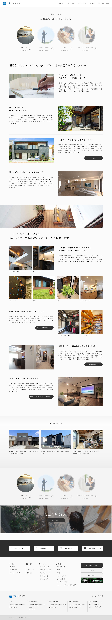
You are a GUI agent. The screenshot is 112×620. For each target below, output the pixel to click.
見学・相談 (71, 3)
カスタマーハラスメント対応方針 (66, 585)
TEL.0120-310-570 (73, 607)
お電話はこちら (91, 565)
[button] (88, 461)
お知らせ (92, 3)
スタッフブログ (61, 576)
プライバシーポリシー (63, 582)
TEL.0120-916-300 (33, 609)
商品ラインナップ (45, 573)
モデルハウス (30, 570)
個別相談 (29, 573)
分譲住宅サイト (93, 604)
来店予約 (91, 570)
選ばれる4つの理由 (45, 570)
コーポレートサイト (94, 601)
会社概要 (61, 567)
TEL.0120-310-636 (13, 607)
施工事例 (12, 567)
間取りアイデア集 (15, 573)
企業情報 (58, 564)
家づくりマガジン (45, 579)
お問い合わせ (92, 575)
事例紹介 (61, 3)
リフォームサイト (93, 607)
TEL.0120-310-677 (53, 607)
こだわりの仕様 (44, 567)
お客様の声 (13, 570)
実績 (58, 573)
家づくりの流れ (44, 576)
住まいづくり (82, 3)
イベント (29, 567)
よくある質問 (61, 579)
